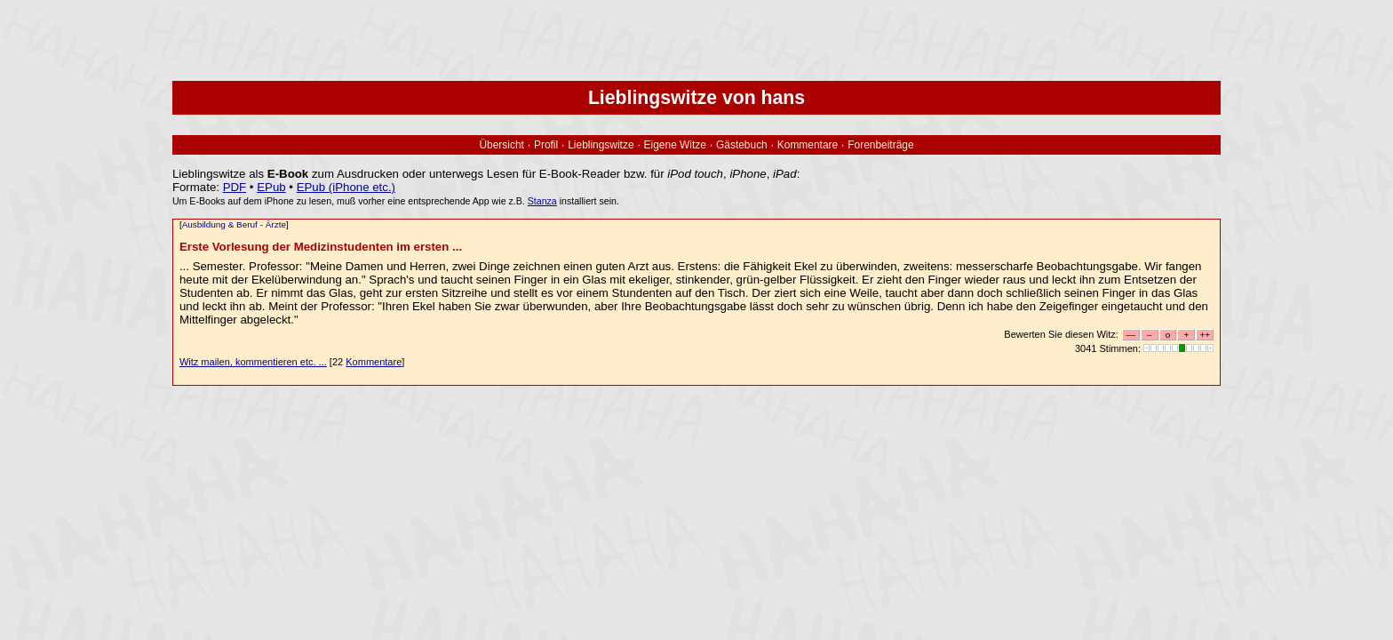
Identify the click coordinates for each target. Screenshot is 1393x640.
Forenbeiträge (880, 145)
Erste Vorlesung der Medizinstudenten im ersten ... (320, 246)
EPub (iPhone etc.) (346, 187)
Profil (546, 145)
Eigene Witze (675, 145)
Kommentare (807, 145)
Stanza (542, 201)
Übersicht (501, 145)
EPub (271, 187)
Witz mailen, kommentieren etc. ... (253, 361)
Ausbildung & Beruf (220, 224)
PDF (235, 187)
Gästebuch (742, 145)
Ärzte (276, 224)
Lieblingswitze (600, 145)
